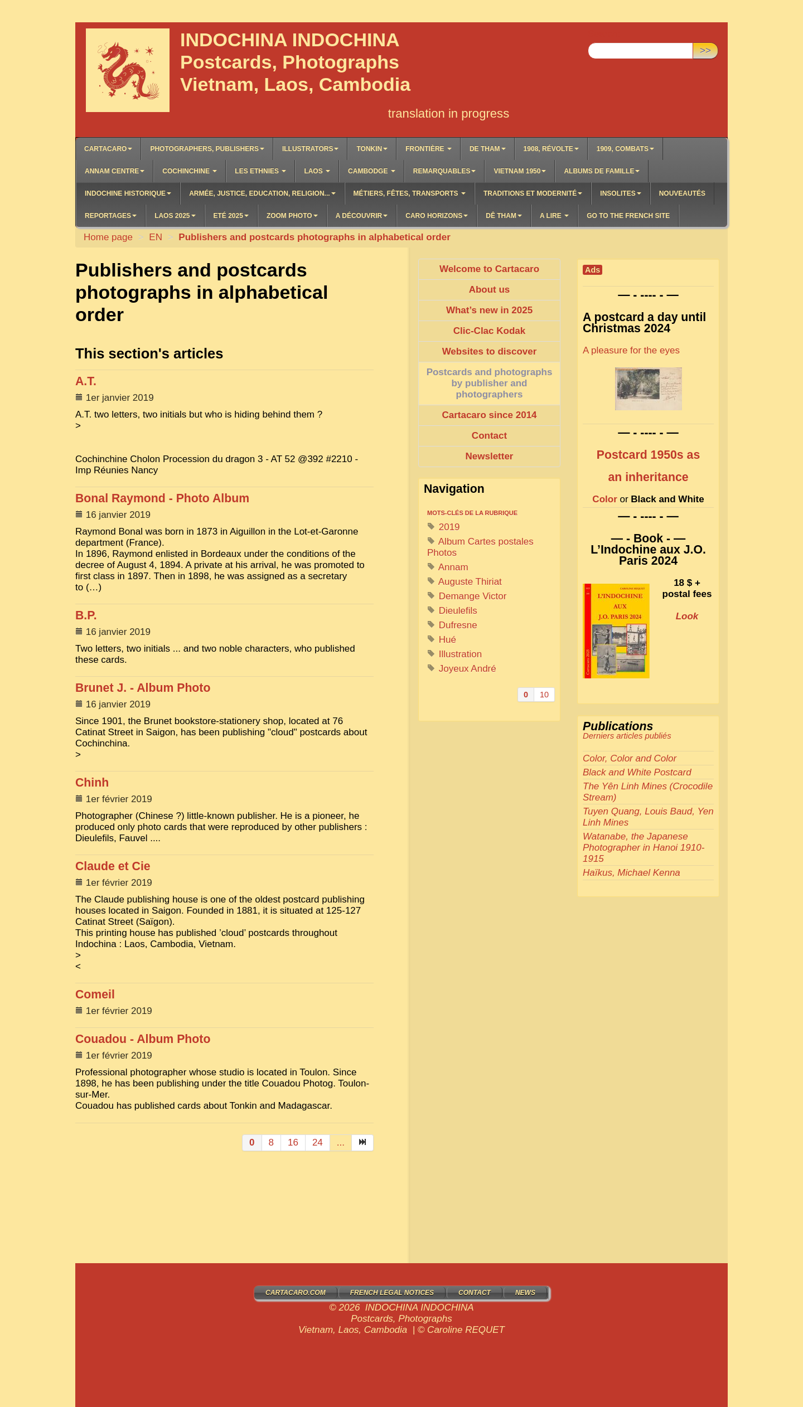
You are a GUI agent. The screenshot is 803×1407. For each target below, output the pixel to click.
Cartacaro (108, 149)
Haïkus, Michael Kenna (631, 872)
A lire (554, 216)
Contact (474, 1293)
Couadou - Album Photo (142, 1039)
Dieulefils (452, 610)
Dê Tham (504, 216)
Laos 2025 (174, 216)
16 (293, 1142)
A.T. (85, 381)
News (525, 1293)
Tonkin (372, 149)
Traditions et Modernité (532, 193)
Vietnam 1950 (520, 171)
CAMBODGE (371, 171)
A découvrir (362, 216)
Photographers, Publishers (207, 149)
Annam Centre (114, 171)
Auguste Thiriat (464, 581)
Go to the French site (628, 216)
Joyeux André (461, 668)
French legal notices (392, 1293)
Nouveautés (682, 193)
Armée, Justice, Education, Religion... (262, 193)
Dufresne (452, 625)
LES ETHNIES (260, 171)
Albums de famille (602, 171)
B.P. (86, 615)
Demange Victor (466, 596)
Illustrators (310, 149)
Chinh (92, 782)
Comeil (95, 994)
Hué (441, 639)
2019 (443, 527)
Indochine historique (128, 193)
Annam (447, 567)
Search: (604, 33)
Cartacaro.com (295, 1293)
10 (544, 694)
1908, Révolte (551, 149)
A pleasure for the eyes (631, 350)
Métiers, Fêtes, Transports (410, 193)
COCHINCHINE (189, 171)
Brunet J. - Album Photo (142, 688)
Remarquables (444, 171)
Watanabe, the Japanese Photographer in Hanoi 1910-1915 (643, 847)
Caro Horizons (436, 216)
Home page (108, 237)
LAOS (317, 171)
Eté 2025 (231, 216)
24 (317, 1142)
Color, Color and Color (629, 758)
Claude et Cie (113, 866)
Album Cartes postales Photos (480, 547)
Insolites (620, 193)
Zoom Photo (292, 216)
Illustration (454, 654)
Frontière (428, 149)
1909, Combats (625, 149)
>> (705, 50)
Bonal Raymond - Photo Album (162, 498)
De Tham (488, 149)
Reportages (111, 216)
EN (155, 237)
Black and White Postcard (637, 772)
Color (604, 499)
